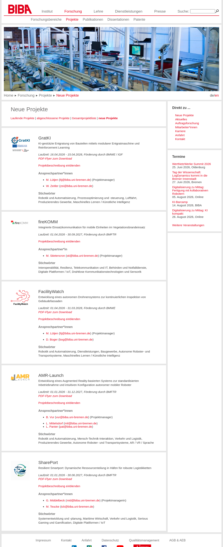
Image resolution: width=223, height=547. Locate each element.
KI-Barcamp (180, 202)
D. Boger (52, 339)
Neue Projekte (67, 95)
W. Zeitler (52, 186)
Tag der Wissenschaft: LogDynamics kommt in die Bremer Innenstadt (189, 175)
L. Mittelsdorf (54, 423)
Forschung (73, 11)
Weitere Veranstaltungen (188, 225)
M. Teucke (52, 506)
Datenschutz (110, 540)
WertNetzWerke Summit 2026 (191, 164)
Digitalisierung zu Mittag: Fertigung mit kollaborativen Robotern (190, 190)
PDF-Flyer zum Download (55, 158)
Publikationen (93, 19)
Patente (139, 19)
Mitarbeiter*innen (186, 127)
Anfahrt (180, 135)
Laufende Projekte (22, 118)
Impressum (43, 540)
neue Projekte (108, 118)
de (212, 95)
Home (8, 95)
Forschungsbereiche (46, 19)
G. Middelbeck (55, 500)
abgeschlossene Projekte (53, 118)
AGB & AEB (177, 540)
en (217, 95)
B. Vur (50, 417)
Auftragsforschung (187, 123)
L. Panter (52, 426)
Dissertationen (118, 19)
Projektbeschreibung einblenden (59, 165)
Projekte (72, 19)
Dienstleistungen (128, 11)
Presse (160, 11)
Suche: (183, 11)
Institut (47, 11)
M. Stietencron (55, 255)
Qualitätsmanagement (144, 540)
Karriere (180, 131)
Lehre (98, 11)
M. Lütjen (52, 179)
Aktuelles (181, 119)
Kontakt (180, 139)
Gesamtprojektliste (84, 118)
